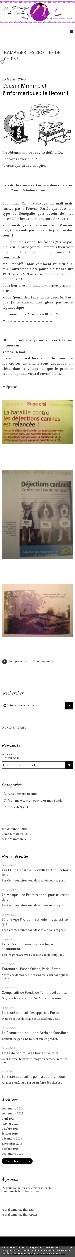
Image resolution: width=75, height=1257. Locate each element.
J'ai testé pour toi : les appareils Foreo (30, 1012)
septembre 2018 (12, 1153)
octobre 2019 (10, 1128)
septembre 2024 (12, 1108)
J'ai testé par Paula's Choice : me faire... (31, 1053)
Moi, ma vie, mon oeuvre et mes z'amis (35, 801)
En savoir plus (55, 1253)
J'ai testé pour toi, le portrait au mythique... (34, 1076)
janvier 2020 (10, 1123)
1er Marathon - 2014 (14, 829)
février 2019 (10, 1133)
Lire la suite (31, 1191)
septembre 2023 (12, 1113)
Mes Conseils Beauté (22, 794)
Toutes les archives (17, 1161)
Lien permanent (16, 661)
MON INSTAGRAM (14, 727)
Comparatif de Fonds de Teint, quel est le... (35, 992)
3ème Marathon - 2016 (16, 839)
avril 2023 (8, 1118)
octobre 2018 (10, 1148)
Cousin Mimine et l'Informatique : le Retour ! (35, 89)
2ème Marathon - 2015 (16, 834)
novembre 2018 (12, 1143)
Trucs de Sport (18, 807)
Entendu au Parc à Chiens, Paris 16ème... (32, 969)
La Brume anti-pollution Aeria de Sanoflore (35, 1033)
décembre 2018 (12, 1138)
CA (60, 153)
